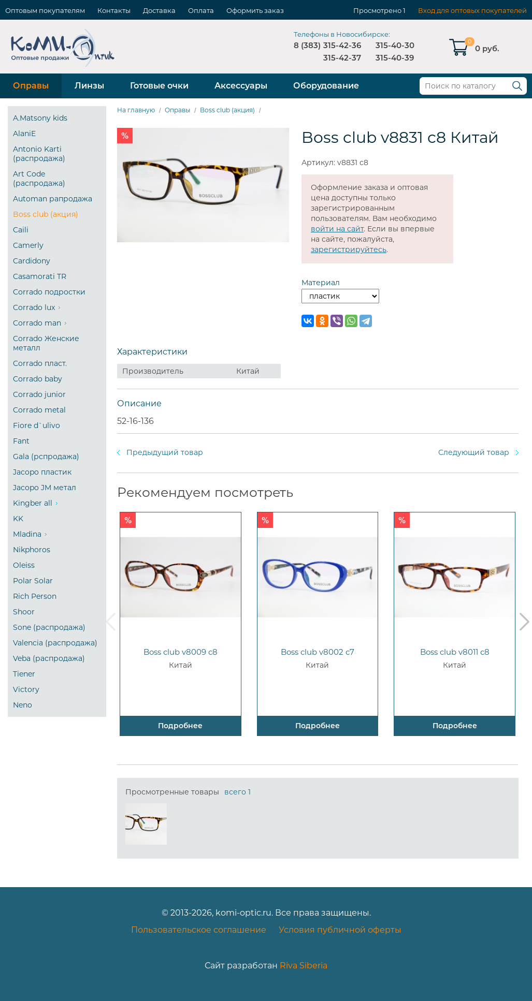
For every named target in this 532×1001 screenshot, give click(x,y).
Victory (26, 689)
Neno (22, 705)
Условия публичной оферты (340, 930)
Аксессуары (240, 86)
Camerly (28, 245)
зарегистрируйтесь (348, 249)
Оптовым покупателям (45, 10)
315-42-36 (342, 45)
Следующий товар (473, 452)
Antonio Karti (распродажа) (39, 153)
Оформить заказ (255, 10)
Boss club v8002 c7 (317, 652)
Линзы (89, 86)
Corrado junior (39, 394)
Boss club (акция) (45, 214)
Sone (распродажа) (49, 627)
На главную (136, 110)
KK (18, 518)
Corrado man (37, 323)
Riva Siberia (303, 965)
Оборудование (326, 86)
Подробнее (180, 725)
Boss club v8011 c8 (455, 652)
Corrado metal (39, 410)
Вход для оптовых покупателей (472, 10)
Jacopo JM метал (44, 487)
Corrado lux (34, 307)
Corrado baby (37, 379)
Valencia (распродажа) (55, 642)
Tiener (24, 674)
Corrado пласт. (40, 363)
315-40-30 (395, 45)
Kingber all (32, 503)
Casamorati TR (39, 276)
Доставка (159, 10)
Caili (20, 229)
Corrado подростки (49, 292)
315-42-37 (342, 58)
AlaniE (24, 133)
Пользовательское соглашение (198, 930)
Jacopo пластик (42, 472)
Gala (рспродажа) (46, 456)
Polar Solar (33, 580)
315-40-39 (395, 58)
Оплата (201, 10)
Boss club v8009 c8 (180, 652)
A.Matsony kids (40, 118)
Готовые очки (159, 86)
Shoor (24, 611)
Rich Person (34, 596)
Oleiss (24, 565)
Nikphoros (31, 549)
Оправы (31, 86)
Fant (21, 441)
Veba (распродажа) (49, 658)
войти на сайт (337, 228)
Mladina (27, 534)
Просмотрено (377, 10)
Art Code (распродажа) (39, 178)
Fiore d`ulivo (36, 425)
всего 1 (237, 792)
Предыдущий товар (164, 452)
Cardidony (31, 261)
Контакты (114, 10)
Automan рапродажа (52, 198)
